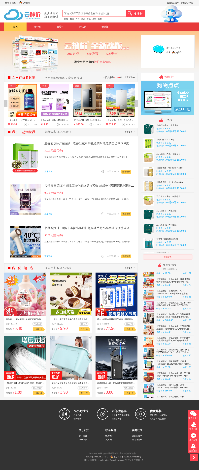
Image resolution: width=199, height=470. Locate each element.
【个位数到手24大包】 (166, 150)
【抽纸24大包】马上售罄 (167, 135)
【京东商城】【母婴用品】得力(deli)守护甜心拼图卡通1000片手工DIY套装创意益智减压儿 (173, 315)
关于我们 (83, 436)
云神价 (37, 26)
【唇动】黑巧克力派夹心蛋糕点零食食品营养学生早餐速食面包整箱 (81, 319)
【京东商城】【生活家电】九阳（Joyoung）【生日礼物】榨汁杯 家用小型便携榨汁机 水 (173, 280)
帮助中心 (83, 439)
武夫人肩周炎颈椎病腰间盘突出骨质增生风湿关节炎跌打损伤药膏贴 (127, 319)
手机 (89, 19)
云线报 (104, 26)
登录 (7, 3)
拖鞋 (66, 19)
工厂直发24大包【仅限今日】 (169, 164)
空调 (83, 19)
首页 (15, 26)
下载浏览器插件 (172, 3)
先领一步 (38, 329)
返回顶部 (193, 451)
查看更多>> (130, 77)
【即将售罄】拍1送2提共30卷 (169, 178)
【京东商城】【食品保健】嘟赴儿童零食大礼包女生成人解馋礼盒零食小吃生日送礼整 (173, 292)
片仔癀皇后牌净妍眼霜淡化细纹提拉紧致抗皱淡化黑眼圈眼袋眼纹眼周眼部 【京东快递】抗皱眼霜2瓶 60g (113, 185)
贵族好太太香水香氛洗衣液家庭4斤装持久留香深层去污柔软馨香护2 (36, 319)
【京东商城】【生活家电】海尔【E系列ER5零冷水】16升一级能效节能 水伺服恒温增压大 (173, 362)
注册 (14, 3)
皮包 (100, 19)
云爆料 (60, 26)
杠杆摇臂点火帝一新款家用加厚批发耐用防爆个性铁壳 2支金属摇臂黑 (128, 383)
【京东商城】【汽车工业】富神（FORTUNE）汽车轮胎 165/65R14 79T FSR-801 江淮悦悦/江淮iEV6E (172, 397)
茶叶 (94, 19)
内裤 (77, 19)
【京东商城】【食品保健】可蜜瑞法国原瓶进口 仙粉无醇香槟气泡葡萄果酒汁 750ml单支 (173, 339)
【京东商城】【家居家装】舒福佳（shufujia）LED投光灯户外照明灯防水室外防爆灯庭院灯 (173, 374)
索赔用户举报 (187, 3)
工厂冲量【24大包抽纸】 (167, 221)
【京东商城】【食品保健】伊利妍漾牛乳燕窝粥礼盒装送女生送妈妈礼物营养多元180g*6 (173, 350)
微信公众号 (137, 439)
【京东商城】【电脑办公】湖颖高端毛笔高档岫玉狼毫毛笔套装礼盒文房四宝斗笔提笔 (173, 327)
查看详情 (126, 172)
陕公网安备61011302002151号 (127, 457)
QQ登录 (26, 3)
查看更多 (168, 257)
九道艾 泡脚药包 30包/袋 (167, 249)
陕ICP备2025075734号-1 (97, 457)
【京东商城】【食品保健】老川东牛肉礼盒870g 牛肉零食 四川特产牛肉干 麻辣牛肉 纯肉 (173, 386)
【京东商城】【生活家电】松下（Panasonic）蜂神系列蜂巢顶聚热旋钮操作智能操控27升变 (173, 303)
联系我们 (109, 436)
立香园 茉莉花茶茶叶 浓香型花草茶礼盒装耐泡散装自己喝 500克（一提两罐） (95, 143)
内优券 (82, 26)
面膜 (72, 19)
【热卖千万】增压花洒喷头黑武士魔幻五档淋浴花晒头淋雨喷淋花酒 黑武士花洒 (41, 383)
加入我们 (109, 439)
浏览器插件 (137, 436)
